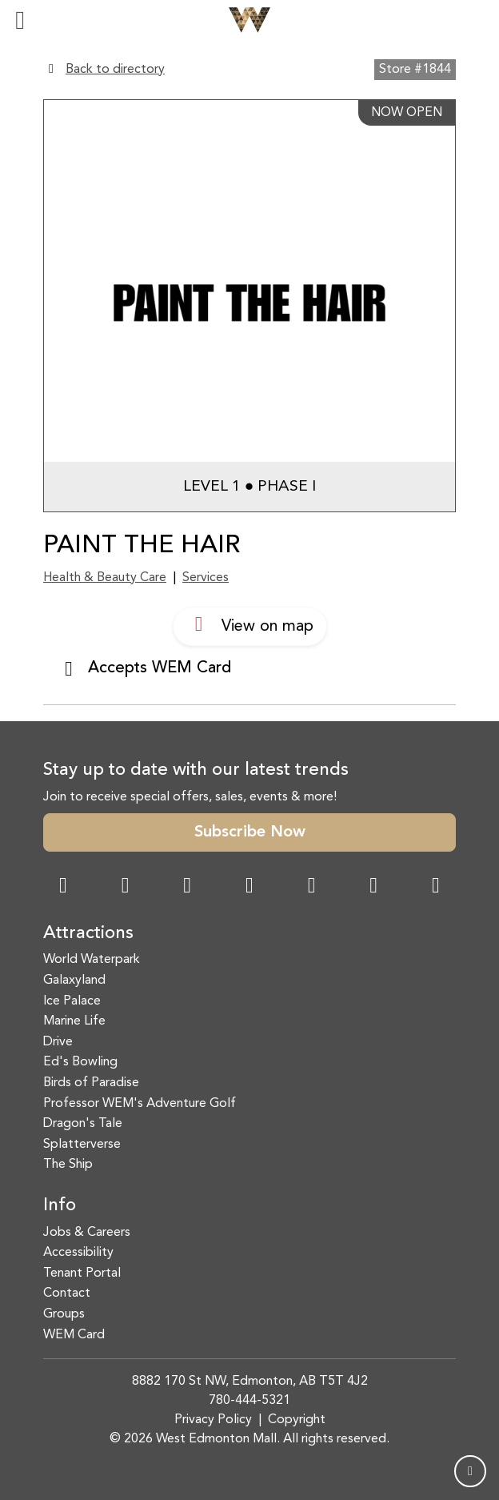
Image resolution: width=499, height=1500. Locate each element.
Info (59, 1205)
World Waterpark (91, 959)
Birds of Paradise (91, 1083)
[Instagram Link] (126, 887)
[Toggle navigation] (20, 20)
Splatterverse (82, 1144)
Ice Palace (72, 1001)
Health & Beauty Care (104, 578)
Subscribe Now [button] (249, 832)
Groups (64, 1314)
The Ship (68, 1164)
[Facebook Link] (63, 887)
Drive (58, 1042)
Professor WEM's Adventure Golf (139, 1103)
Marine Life (74, 1021)
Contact (66, 1293)
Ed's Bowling (80, 1062)
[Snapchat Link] (187, 887)
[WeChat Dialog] (312, 887)
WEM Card (74, 1335)
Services (205, 578)
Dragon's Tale (82, 1123)
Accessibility (78, 1252)
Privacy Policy (213, 1420)
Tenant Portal (82, 1273)
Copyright (296, 1420)
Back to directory (115, 69)
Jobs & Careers (86, 1232)
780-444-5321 (249, 1400)
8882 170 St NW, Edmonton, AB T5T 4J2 (250, 1381)
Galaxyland (74, 980)
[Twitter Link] (249, 887)
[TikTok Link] (373, 887)
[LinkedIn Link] (436, 887)
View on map (249, 624)
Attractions (88, 933)
